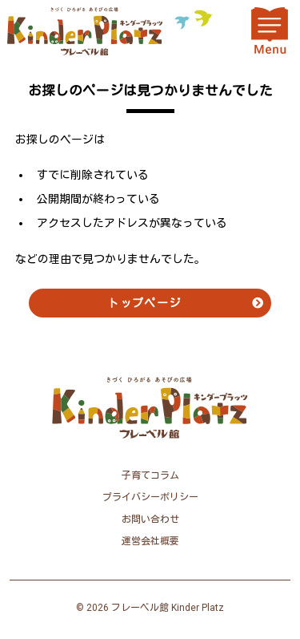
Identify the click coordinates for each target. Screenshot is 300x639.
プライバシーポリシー (150, 497)
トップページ (144, 303)
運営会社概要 (150, 541)
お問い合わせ (150, 519)
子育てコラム (150, 475)
